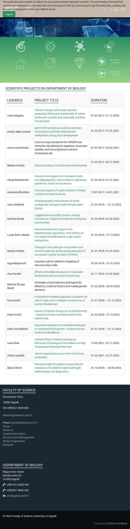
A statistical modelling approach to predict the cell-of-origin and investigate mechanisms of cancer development (61, 300)
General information (14, 433)
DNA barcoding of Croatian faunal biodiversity (61, 165)
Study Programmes (14, 441)
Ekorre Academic (117, 523)
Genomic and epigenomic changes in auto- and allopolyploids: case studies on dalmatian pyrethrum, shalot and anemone (60, 180)
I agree (9, 14)
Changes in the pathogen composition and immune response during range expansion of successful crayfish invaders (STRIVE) (60, 251)
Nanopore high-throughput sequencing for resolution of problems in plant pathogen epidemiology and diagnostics (59, 368)
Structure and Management (18, 437)
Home (6, 426)
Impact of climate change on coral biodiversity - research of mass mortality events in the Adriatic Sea (61, 314)
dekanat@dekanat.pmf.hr (17, 415)
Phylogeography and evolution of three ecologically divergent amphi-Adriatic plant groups (59, 204)
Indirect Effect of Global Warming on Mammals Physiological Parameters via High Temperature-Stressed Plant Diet (60, 343)
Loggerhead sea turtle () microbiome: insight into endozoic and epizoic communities (60, 219)
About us (8, 430)
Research (8, 444)
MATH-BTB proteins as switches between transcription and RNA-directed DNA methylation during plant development (58, 131)
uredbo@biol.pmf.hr (18, 495)
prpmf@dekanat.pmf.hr (24, 422)
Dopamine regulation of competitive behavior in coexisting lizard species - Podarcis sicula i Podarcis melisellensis (60, 329)
